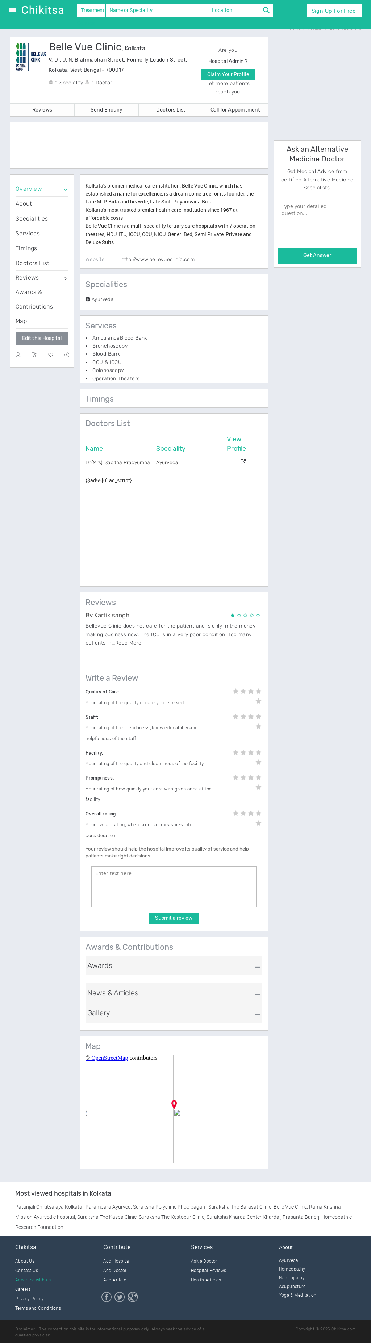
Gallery (98, 1012)
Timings (26, 248)
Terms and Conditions (38, 1308)
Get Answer (317, 255)
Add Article (114, 1280)
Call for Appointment (235, 110)
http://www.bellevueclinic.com (158, 259)
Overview (29, 188)
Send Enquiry (106, 110)
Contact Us (26, 1270)
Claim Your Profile (228, 74)
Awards (99, 965)
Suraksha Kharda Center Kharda (243, 1216)
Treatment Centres (90, 12)
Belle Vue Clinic (290, 1206)
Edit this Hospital (42, 338)
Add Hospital (116, 1261)
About (24, 203)
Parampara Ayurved (108, 1206)
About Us (24, 1261)
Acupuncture (292, 1286)
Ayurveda (288, 1260)
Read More (128, 643)
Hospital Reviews (208, 1270)
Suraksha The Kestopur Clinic (171, 1216)
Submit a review (173, 918)
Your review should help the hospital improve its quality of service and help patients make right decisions (167, 852)
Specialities (32, 218)
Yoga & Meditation (298, 1295)
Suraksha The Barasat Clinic (239, 1206)
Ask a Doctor (204, 1261)
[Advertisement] (146, 146)
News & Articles (112, 993)
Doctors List (171, 110)
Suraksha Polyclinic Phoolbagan (169, 1206)
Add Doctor (115, 1270)
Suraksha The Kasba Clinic (107, 1216)
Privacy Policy (29, 1298)
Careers (23, 1289)
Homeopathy (292, 1269)
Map (21, 321)
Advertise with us (33, 1280)
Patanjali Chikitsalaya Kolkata (49, 1206)
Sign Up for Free (333, 10)
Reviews (42, 110)
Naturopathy (292, 1277)
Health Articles (206, 1280)
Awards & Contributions (34, 299)
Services (28, 233)
